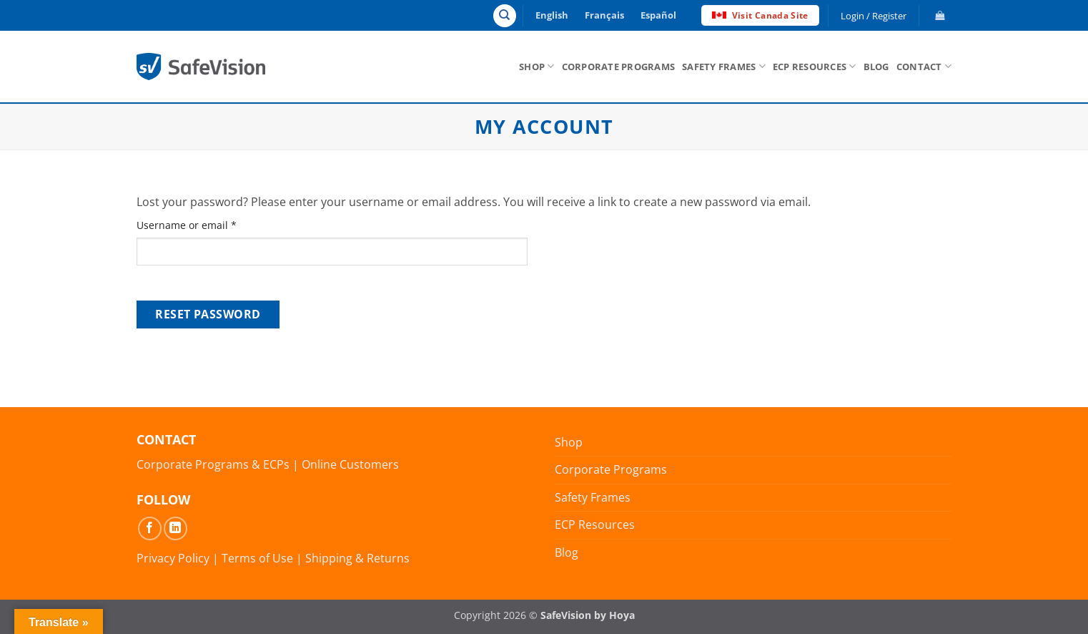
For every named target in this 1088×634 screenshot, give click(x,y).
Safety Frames (724, 66)
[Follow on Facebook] (150, 528)
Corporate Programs (619, 66)
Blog (876, 66)
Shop (536, 66)
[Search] (504, 15)
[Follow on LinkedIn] (175, 528)
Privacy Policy (173, 558)
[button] (938, 15)
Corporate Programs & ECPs (213, 464)
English (551, 15)
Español (658, 15)
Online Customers (350, 464)
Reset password (208, 314)
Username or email (208, 224)
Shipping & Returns (357, 558)
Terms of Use (257, 558)
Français (604, 15)
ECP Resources (814, 66)
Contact (923, 66)
